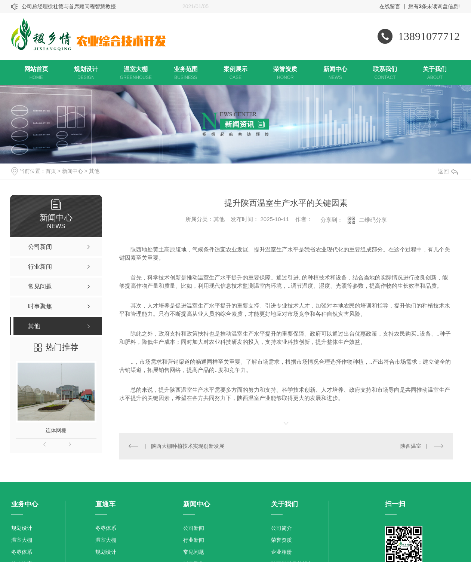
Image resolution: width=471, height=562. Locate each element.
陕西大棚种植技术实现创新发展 (187, 446)
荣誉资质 (281, 540)
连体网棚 (56, 430)
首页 (51, 171)
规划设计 (21, 528)
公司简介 (281, 528)
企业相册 (281, 552)
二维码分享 (373, 220)
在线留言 (389, 6)
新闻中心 (72, 171)
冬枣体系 (21, 552)
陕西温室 (410, 446)
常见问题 (193, 552)
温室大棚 (21, 540)
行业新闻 (193, 540)
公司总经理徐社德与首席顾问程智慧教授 (69, 6)
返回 (448, 171)
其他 (94, 171)
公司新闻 (193, 528)
